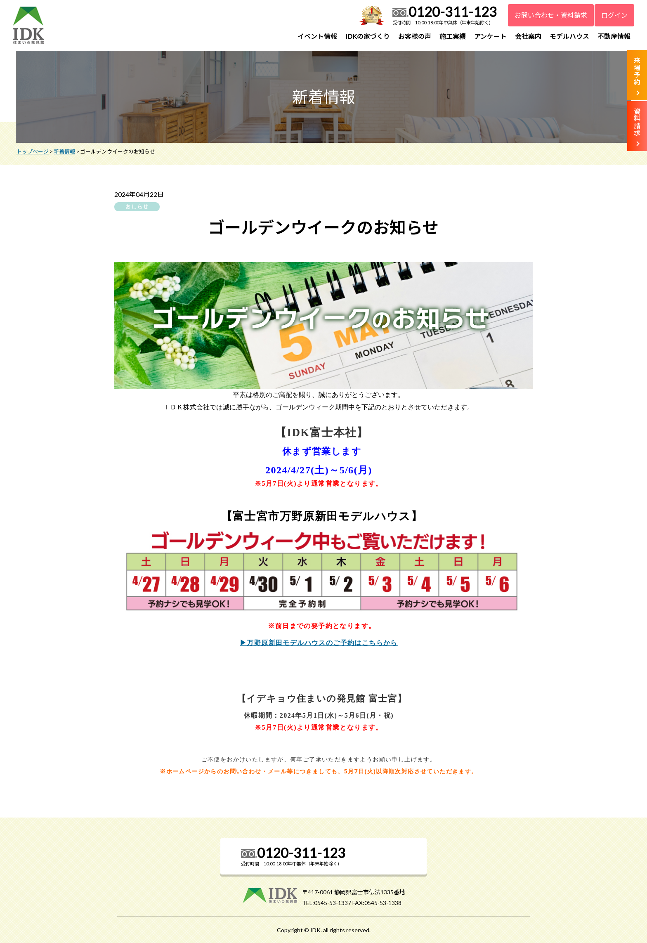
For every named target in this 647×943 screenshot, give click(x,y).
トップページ (33, 151)
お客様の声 (414, 36)
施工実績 (452, 36)
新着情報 (64, 151)
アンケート (490, 36)
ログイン (614, 15)
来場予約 (637, 71)
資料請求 (637, 122)
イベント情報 (317, 36)
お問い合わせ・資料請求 (551, 15)
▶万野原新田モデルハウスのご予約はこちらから (322, 641)
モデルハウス (569, 36)
